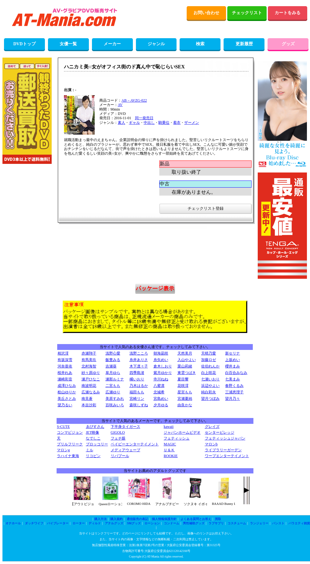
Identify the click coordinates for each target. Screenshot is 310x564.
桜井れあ (65, 373)
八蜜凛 (159, 385)
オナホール (13, 523)
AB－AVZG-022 (134, 100)
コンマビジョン (70, 432)
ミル (89, 450)
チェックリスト (247, 12)
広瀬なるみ (90, 392)
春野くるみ (234, 385)
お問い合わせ (206, 12)
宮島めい (160, 398)
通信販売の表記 (137, 519)
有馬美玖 (88, 360)
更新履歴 (244, 44)
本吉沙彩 (88, 405)
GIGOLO (118, 432)
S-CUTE (63, 426)
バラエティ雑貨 (299, 523)
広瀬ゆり (112, 392)
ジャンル (156, 44)
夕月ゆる (160, 405)
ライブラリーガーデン (223, 450)
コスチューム (237, 523)
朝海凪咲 (160, 353)
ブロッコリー (97, 444)
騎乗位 (163, 122)
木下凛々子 (138, 366)
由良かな (184, 405)
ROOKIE (170, 456)
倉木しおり (162, 366)
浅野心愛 (112, 353)
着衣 (177, 122)
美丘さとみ (67, 398)
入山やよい (186, 360)
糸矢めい (160, 360)
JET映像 (92, 432)
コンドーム (171, 523)
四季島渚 (136, 373)
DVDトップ (24, 44)
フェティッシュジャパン (225, 438)
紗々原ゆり (90, 373)
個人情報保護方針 (164, 519)
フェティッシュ (176, 438)
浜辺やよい (210, 385)
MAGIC (170, 444)
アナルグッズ (114, 523)
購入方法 (100, 519)
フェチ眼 (118, 438)
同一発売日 (144, 118)
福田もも (136, 392)
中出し (149, 122)
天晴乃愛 (208, 353)
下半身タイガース (125, 426)
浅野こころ (138, 353)
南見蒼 (87, 398)
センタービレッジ (219, 432)
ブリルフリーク (70, 444)
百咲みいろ (114, 405)
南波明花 (88, 385)
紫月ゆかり (162, 373)
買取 (218, 519)
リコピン (93, 456)
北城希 (159, 392)
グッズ (288, 44)
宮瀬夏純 (184, 398)
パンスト (278, 523)
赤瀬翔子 (88, 353)
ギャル (134, 122)
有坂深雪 (65, 360)
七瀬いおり (210, 379)
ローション (152, 523)
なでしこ (93, 438)
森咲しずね (138, 405)
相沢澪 (63, 353)
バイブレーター (58, 523)
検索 (200, 44)
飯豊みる (112, 360)
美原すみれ (114, 398)
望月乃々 (232, 398)
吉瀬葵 (111, 366)
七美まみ (232, 379)
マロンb (211, 444)
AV (120, 105)
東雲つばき (186, 373)
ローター (79, 523)
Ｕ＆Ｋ (169, 450)
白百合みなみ (236, 373)
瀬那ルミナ (114, 379)
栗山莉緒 (184, 366)
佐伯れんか (210, 366)
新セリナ (232, 353)
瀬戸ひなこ (90, 379)
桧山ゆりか (67, 392)
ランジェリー (259, 523)
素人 (121, 122)
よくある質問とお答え (196, 519)
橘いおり (136, 379)
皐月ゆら (112, 373)
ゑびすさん (95, 426)
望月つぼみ (210, 398)
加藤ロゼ (208, 360)
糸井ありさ (138, 360)
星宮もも (184, 392)
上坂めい (232, 360)
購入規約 (116, 519)
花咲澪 (183, 385)
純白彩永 (208, 392)
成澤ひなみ (67, 385)
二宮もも (112, 385)
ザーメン (191, 122)
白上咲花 (208, 373)
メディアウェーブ (125, 450)
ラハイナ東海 (68, 456)
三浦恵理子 (234, 392)
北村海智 (88, 366)
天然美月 (184, 353)
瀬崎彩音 (65, 379)
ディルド (95, 523)
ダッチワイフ (34, 523)
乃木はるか (138, 385)
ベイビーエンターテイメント (135, 444)
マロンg (63, 450)
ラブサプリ (216, 523)
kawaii (168, 426)
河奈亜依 (65, 366)
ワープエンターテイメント (227, 456)
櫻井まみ (232, 366)
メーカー (112, 44)
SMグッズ (134, 523)
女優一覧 (68, 44)
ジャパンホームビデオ (182, 432)
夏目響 (183, 379)
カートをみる (287, 12)
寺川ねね (160, 379)
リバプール (120, 456)
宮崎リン (136, 398)
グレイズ (212, 426)
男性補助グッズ (194, 523)
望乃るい (65, 405)
